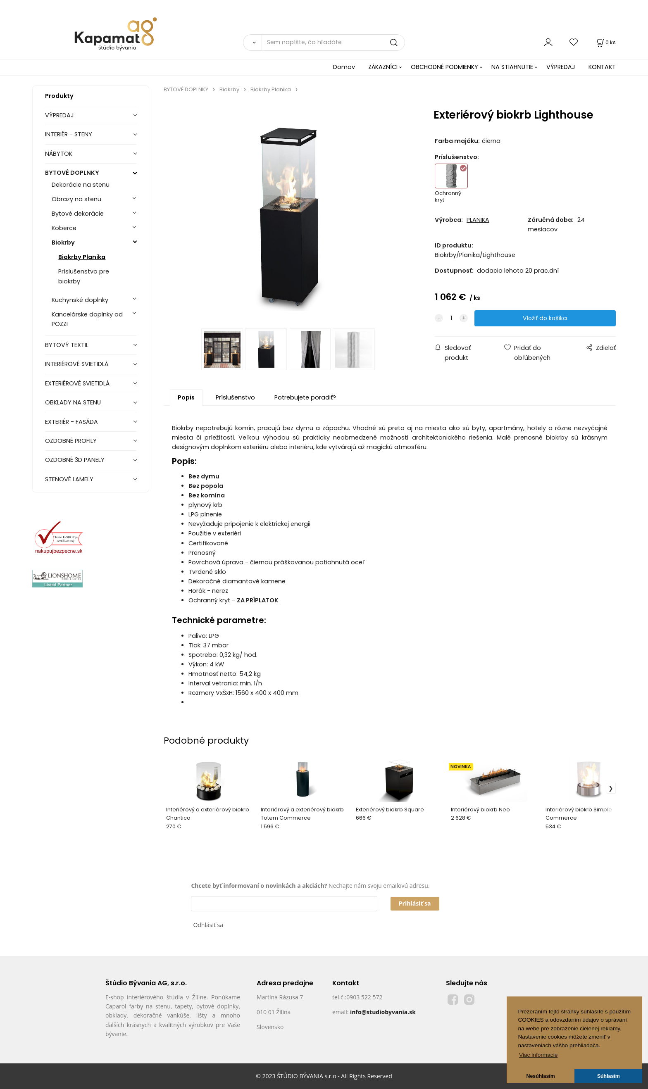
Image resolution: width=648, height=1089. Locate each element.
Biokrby (63, 242)
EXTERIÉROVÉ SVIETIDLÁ (77, 383)
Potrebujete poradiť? (305, 397)
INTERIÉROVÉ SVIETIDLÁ (76, 364)
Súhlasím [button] (608, 1076)
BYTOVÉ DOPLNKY (72, 173)
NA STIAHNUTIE (512, 67)
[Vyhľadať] (252, 42)
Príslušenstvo (235, 397)
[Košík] (605, 42)
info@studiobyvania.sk (383, 1012)
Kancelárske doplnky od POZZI (87, 319)
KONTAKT (602, 67)
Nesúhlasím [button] (540, 1076)
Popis (186, 397)
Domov (344, 67)
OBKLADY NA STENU (73, 402)
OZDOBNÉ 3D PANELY (75, 460)
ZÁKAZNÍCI (383, 67)
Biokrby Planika (81, 257)
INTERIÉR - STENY (68, 134)
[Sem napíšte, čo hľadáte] (333, 42)
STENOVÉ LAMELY (69, 479)
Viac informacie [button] (538, 1055)
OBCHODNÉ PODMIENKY (444, 67)
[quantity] (451, 318)
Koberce (64, 228)
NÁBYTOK (58, 154)
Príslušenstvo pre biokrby (83, 276)
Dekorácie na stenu (81, 185)
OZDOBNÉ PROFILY (71, 441)
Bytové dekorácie (78, 213)
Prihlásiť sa (415, 903)
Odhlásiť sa (208, 925)
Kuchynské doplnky (80, 300)
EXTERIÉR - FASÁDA (71, 422)
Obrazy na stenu (76, 199)
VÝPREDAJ (560, 67)
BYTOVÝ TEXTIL (66, 345)
